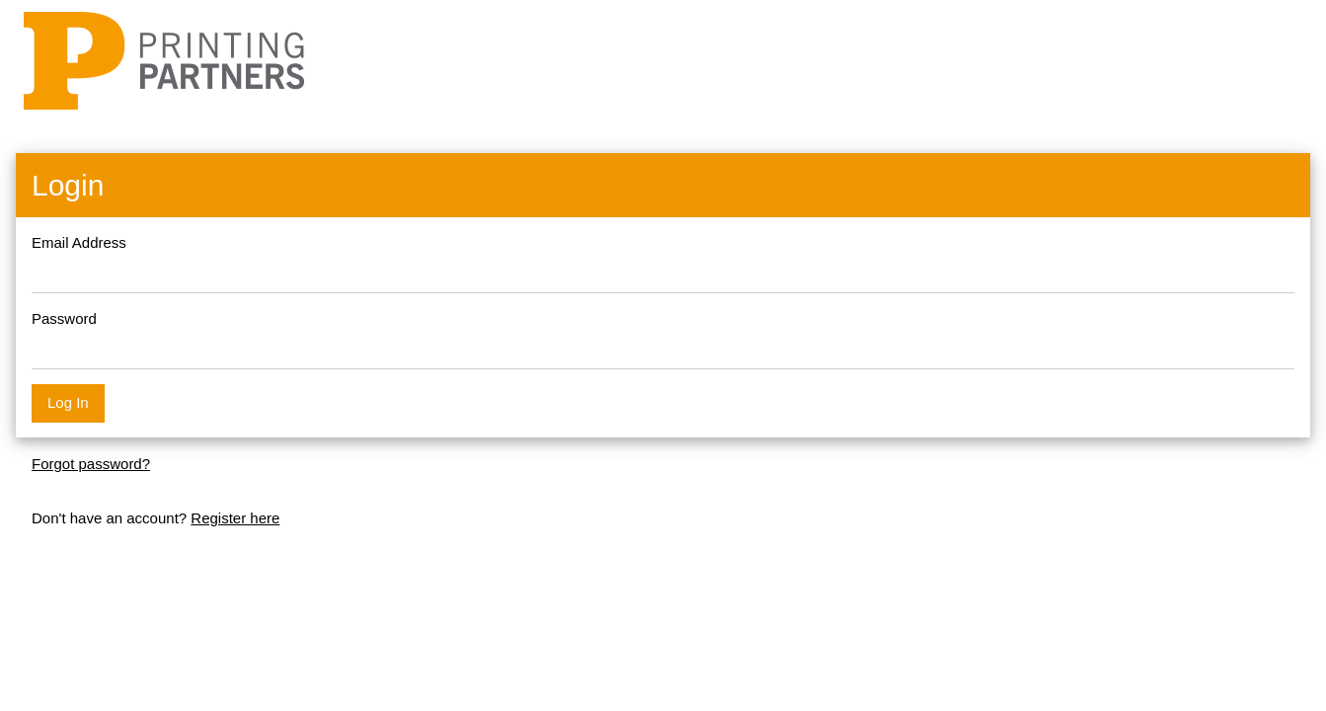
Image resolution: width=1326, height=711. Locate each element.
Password (64, 318)
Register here (235, 518)
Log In (68, 402)
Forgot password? (91, 463)
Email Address (79, 242)
